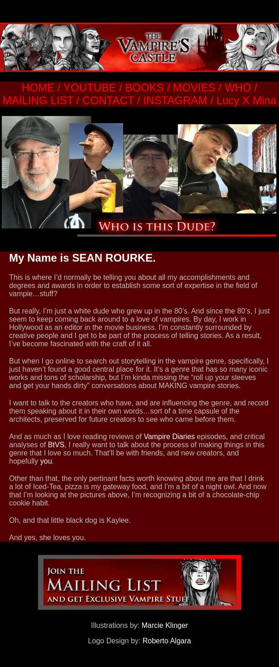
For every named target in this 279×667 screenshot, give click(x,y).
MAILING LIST (38, 100)
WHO (237, 87)
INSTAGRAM (175, 100)
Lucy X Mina (246, 100)
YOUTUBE (89, 87)
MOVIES (194, 87)
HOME (38, 87)
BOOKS (143, 87)
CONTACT (108, 100)
